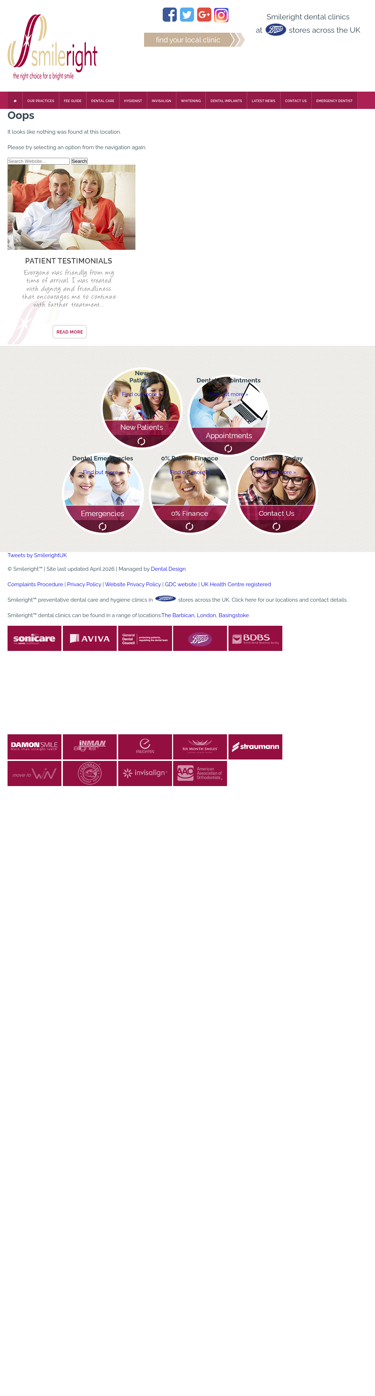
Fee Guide (73, 101)
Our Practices (40, 101)
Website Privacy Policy (133, 584)
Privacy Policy (84, 584)
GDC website (181, 584)
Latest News (264, 101)
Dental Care (102, 101)
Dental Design (168, 569)
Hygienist (133, 101)
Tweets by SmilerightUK (37, 555)
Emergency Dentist (334, 101)
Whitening (191, 101)
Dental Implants (226, 101)
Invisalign (161, 101)
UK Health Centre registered (236, 584)
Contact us (296, 101)
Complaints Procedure (35, 584)
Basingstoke (234, 615)
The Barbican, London (189, 615)
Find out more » (142, 394)
